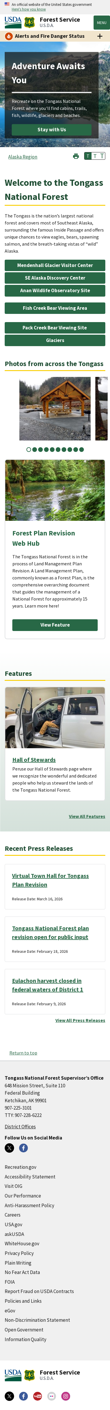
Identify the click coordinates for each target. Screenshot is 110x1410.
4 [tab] (46, 449)
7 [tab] (64, 449)
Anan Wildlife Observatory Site (55, 290)
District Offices (20, 1126)
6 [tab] (58, 449)
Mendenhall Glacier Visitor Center (55, 265)
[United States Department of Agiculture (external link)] (14, 22)
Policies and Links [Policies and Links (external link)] (23, 1301)
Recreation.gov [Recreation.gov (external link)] (20, 1167)
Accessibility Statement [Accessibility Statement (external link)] (30, 1176)
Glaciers (55, 340)
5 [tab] (52, 449)
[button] (75, 155)
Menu (101, 22)
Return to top (23, 1053)
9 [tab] (75, 449)
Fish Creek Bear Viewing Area (55, 308)
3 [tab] (40, 449)
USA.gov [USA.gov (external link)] (13, 1224)
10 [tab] (81, 449)
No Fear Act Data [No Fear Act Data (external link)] (22, 1272)
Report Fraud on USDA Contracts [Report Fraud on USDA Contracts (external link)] (39, 1291)
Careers (13, 1215)
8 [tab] (69, 449)
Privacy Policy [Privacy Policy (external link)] (19, 1253)
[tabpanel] (55, 408)
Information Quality (25, 1339)
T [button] (88, 156)
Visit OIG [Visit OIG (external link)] (13, 1186)
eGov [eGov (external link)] (10, 1310)
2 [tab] (34, 449)
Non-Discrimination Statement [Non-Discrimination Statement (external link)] (37, 1320)
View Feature (55, 625)
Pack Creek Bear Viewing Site (55, 327)
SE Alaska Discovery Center (55, 278)
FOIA (10, 1282)
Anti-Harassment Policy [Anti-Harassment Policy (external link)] (29, 1205)
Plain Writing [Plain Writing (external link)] (18, 1263)
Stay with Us (52, 129)
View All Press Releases (80, 1020)
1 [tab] (28, 449)
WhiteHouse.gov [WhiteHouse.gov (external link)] (22, 1243)
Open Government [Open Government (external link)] (24, 1329)
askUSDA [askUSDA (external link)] (14, 1234)
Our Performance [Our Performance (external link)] (23, 1196)
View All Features (87, 816)
